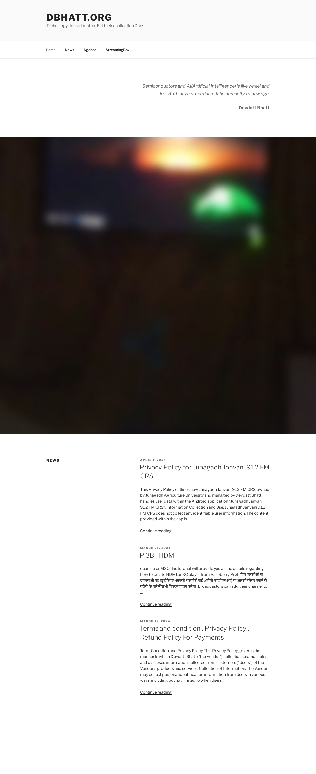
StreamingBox (117, 50)
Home (51, 50)
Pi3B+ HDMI (158, 555)
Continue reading (156, 531)
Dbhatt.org (79, 17)
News (69, 50)
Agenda (89, 50)
